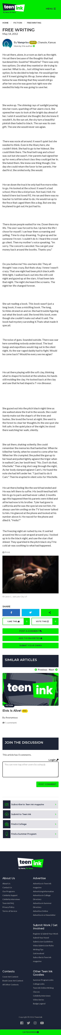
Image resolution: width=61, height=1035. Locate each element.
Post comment (47, 784)
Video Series (38, 999)
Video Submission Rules (43, 945)
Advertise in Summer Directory (42, 905)
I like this (18, 621)
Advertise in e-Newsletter (44, 915)
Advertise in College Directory (42, 897)
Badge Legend (39, 1003)
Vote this (47, 621)
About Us (6, 883)
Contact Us (7, 887)
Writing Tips (38, 949)
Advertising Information (43, 891)
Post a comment (30, 631)
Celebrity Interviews (11, 899)
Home (5, 22)
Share (6, 606)
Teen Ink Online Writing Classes (43, 990)
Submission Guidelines (43, 941)
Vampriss (23, 42)
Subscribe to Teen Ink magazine (42, 959)
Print (6, 552)
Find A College (15, 824)
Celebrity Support (9, 895)
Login (54, 759)
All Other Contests (10, 984)
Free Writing (34, 22)
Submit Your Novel (41, 937)
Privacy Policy (8, 907)
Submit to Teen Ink (17, 814)
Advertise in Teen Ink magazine (42, 885)
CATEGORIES (30, 1032)
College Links (39, 984)
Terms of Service (9, 911)
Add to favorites (30, 638)
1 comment (9, 722)
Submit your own (30, 645)
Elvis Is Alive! (11, 710)
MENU (51, 8)
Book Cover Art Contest (12, 980)
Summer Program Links (43, 980)
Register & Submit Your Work (45, 933)
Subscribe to (23, 804)
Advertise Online (40, 911)
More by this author (24, 46)
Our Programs (8, 891)
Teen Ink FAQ (8, 903)
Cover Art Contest (10, 976)
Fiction (18, 22)
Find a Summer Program (19, 834)
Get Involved (38, 953)
